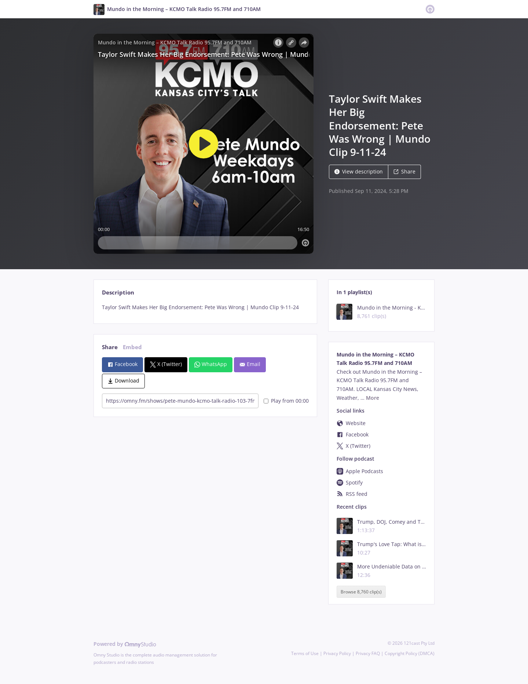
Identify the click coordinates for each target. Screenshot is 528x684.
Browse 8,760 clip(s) (361, 592)
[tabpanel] (205, 307)
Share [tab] (110, 347)
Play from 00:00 (286, 400)
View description (358, 171)
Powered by (125, 643)
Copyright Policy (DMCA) (409, 653)
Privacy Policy (337, 653)
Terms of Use (305, 653)
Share (404, 171)
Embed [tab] (132, 347)
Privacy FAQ (368, 653)
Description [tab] (118, 292)
